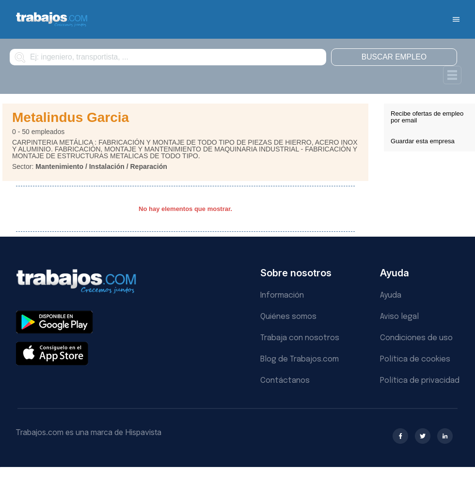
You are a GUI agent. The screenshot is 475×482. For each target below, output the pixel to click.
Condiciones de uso (416, 338)
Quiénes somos (288, 317)
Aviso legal (399, 317)
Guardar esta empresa (423, 141)
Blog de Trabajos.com (299, 359)
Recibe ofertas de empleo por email (427, 117)
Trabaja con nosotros (299, 338)
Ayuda (390, 295)
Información (282, 295)
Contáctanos (285, 381)
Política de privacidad (419, 381)
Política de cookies (415, 359)
